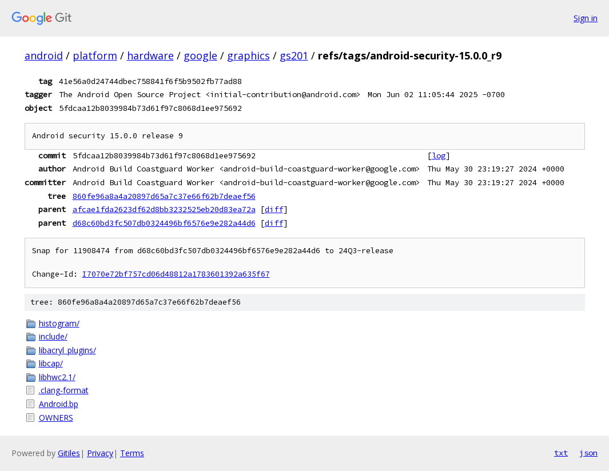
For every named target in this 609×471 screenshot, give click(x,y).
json (588, 453)
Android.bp (58, 403)
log (438, 155)
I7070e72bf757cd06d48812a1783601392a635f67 (176, 274)
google (200, 55)
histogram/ (59, 323)
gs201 (294, 55)
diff (274, 209)
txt (561, 453)
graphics (248, 55)
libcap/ (51, 363)
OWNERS (56, 417)
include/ (53, 336)
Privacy (100, 453)
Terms (132, 453)
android (44, 55)
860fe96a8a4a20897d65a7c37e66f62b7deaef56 (164, 196)
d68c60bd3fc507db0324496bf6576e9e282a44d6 (164, 223)
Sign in (586, 18)
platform (95, 55)
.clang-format (64, 390)
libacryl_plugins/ (67, 350)
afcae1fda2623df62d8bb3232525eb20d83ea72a (164, 209)
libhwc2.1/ (57, 377)
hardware (150, 55)
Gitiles (69, 453)
